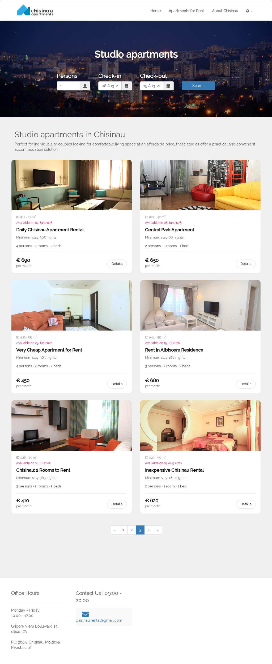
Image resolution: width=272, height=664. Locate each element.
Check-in (109, 76)
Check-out (153, 76)
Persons (67, 76)
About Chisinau (225, 11)
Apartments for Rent (186, 11)
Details (117, 264)
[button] (249, 11)
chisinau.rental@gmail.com (99, 620)
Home (155, 11)
